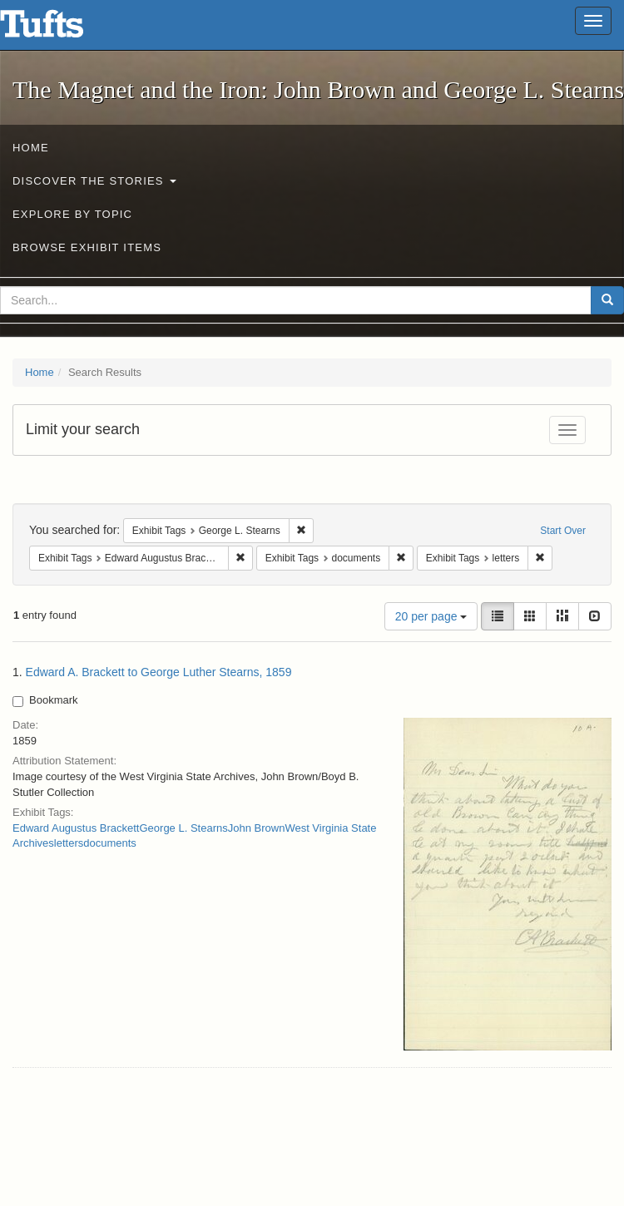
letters (68, 843)
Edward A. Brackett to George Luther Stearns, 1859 (159, 672)
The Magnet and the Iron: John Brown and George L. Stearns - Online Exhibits (62, 29)
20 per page (431, 616)
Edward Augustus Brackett (75, 828)
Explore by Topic (72, 214)
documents (109, 843)
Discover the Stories (94, 181)
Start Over (563, 530)
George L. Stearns (183, 828)
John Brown (256, 828)
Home (30, 147)
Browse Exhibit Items (86, 247)
